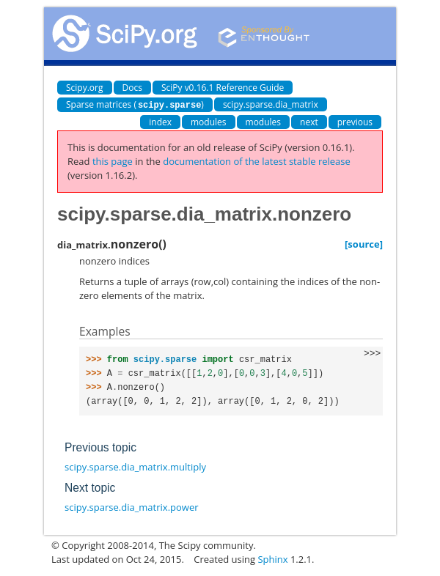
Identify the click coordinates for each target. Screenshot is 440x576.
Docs (132, 87)
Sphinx (272, 558)
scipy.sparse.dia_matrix (270, 104)
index (160, 121)
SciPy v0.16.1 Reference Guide (222, 87)
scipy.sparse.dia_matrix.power (132, 506)
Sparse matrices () (135, 104)
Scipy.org (84, 87)
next (309, 121)
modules (209, 121)
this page (112, 160)
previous (355, 121)
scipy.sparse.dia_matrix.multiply (135, 466)
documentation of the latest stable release (257, 160)
